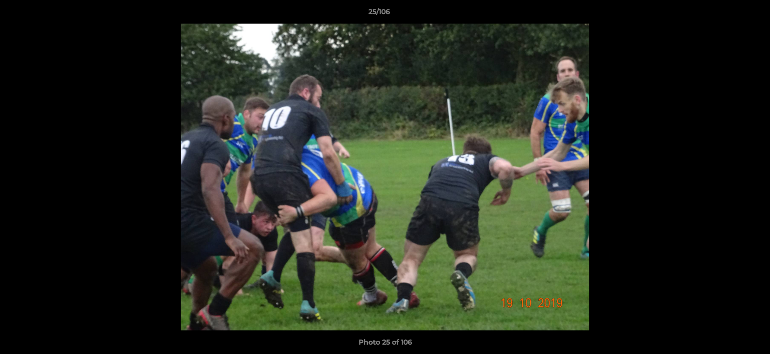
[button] (729, 14)
